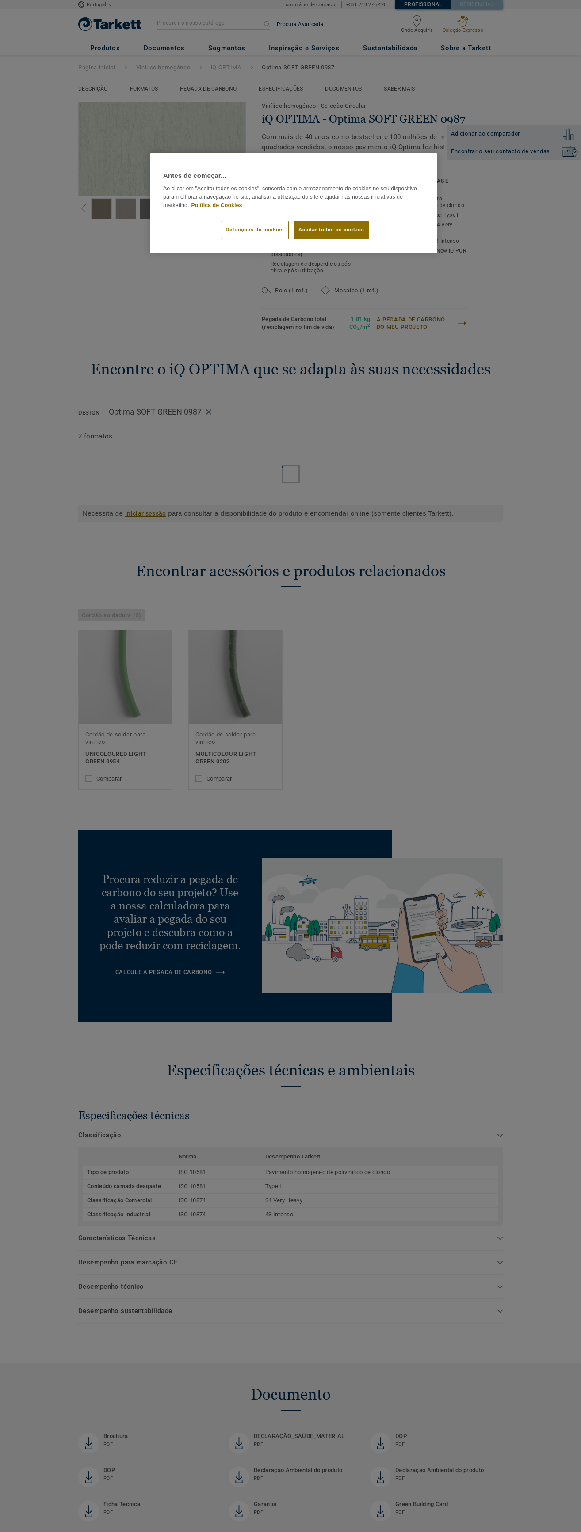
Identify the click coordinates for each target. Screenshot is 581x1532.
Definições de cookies (254, 229)
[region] (293, 203)
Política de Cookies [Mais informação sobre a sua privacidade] (216, 205)
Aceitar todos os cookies (331, 229)
